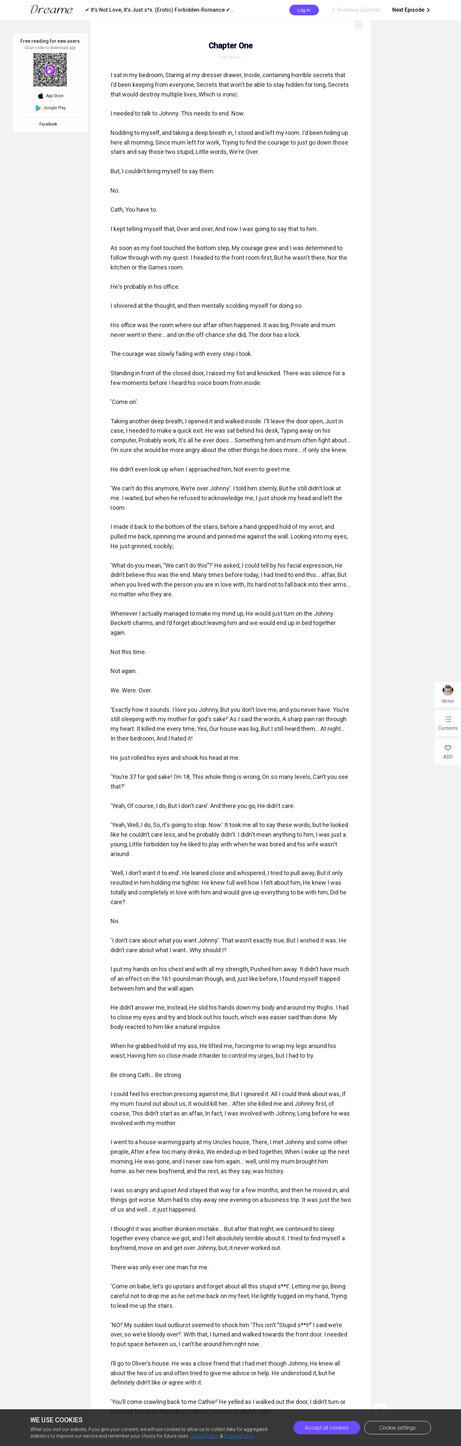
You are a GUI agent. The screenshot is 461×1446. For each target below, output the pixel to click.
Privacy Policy (239, 1436)
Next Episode (411, 10)
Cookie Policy (204, 1436)
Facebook (49, 124)
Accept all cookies (327, 1428)
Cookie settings (397, 1428)
